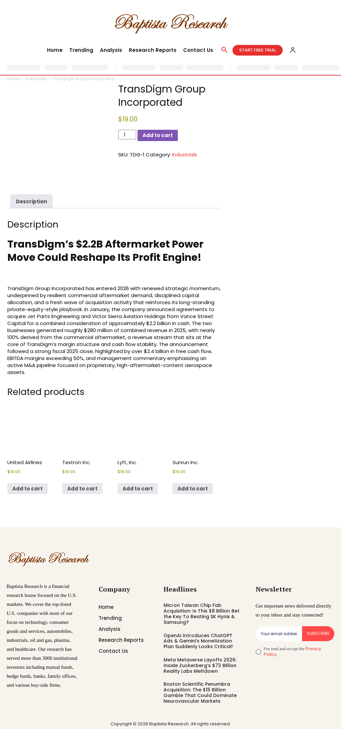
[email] (279, 633)
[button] (224, 50)
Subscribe (318, 633)
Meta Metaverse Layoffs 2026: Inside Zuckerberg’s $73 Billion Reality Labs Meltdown (200, 665)
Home (13, 79)
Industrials (36, 79)
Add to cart (158, 135)
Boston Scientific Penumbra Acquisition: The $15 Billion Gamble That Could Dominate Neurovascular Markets (200, 692)
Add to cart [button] (27, 488)
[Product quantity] (127, 134)
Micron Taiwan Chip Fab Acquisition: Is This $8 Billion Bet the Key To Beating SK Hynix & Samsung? (201, 613)
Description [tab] (31, 201)
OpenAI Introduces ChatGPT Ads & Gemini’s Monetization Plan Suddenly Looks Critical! (198, 641)
